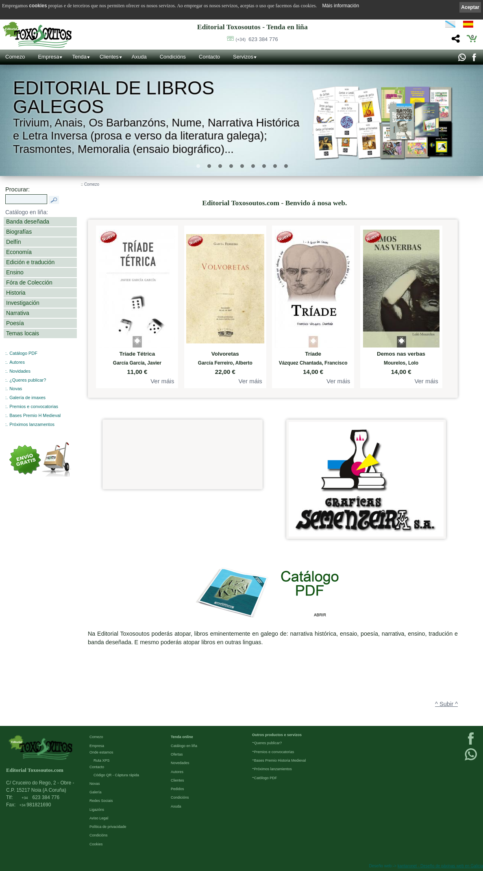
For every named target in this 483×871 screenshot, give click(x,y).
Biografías (19, 231)
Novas (15, 388)
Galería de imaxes (27, 397)
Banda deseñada (27, 221)
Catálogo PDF (23, 353)
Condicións (173, 57)
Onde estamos (101, 752)
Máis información (340, 6)
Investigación (22, 303)
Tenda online (182, 737)
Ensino (15, 272)
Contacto (209, 57)
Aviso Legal (98, 818)
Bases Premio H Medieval (35, 415)
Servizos (243, 57)
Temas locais (22, 333)
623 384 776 (257, 39)
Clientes (109, 57)
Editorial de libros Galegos (113, 97)
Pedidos (177, 789)
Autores (17, 362)
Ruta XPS (102, 760)
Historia (16, 292)
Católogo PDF (265, 778)
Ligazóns (96, 810)
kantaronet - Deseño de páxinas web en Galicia (440, 866)
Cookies (96, 844)
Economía (19, 252)
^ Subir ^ (446, 704)
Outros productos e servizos (277, 735)
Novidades (19, 371)
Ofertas (177, 754)
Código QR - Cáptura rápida (116, 775)
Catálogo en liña (184, 746)
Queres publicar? (268, 743)
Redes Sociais (101, 801)
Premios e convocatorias (33, 406)
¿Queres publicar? (27, 380)
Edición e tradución (30, 262)
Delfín (13, 242)
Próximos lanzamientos (273, 769)
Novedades (180, 763)
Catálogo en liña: (26, 212)
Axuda (139, 57)
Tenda (79, 57)
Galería (95, 792)
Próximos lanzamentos (31, 424)
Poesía (15, 323)
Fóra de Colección (29, 282)
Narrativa (17, 313)
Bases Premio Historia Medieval (280, 760)
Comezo (15, 57)
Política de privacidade (107, 827)
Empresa (48, 57)
